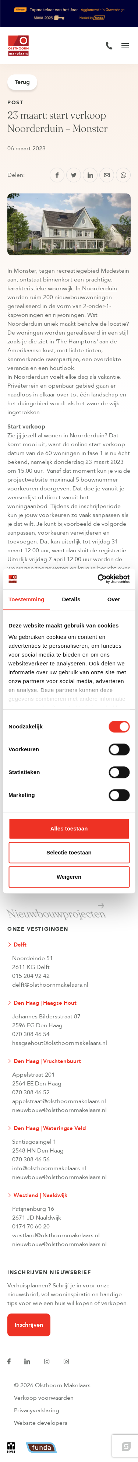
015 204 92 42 (31, 976)
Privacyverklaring (36, 1410)
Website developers (40, 1423)
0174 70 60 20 (31, 1227)
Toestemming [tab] (26, 599)
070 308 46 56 (31, 1159)
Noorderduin (99, 288)
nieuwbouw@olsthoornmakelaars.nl (59, 1110)
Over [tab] (113, 599)
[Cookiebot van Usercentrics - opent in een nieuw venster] (98, 579)
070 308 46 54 (31, 1034)
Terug (22, 82)
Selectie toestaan (69, 852)
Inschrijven (29, 1325)
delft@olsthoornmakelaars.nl (50, 985)
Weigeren (69, 877)
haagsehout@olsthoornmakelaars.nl (59, 1043)
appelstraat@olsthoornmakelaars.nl (59, 1101)
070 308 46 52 (31, 1092)
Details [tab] (71, 599)
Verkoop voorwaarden (44, 1398)
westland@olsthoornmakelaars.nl (56, 1235)
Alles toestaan (69, 828)
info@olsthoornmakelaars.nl (49, 1168)
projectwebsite (27, 480)
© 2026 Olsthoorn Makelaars (52, 1385)
